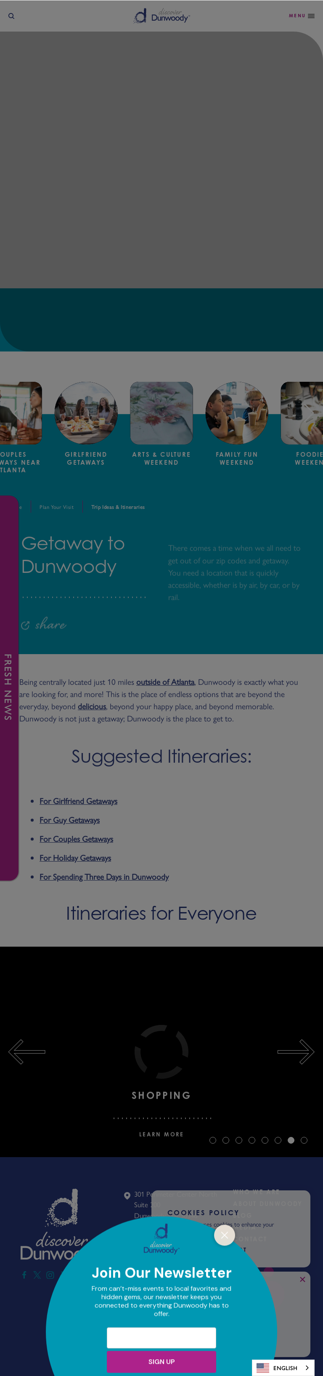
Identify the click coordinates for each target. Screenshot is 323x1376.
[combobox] (283, 1368)
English (277, 1368)
